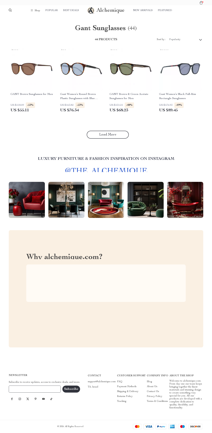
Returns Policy (125, 396)
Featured (165, 10)
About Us (152, 386)
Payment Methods (126, 386)
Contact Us (153, 391)
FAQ (119, 381)
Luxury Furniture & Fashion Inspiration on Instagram (106, 161)
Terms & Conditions (157, 401)
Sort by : (161, 39)
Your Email (18, 389)
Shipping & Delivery (127, 391)
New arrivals (143, 10)
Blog (149, 381)
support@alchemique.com (102, 381)
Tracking (121, 401)
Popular (51, 10)
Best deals (71, 10)
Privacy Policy (154, 396)
